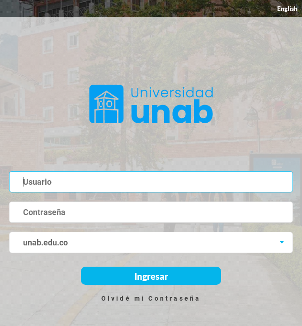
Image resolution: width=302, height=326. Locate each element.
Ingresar (151, 276)
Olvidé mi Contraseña (151, 298)
